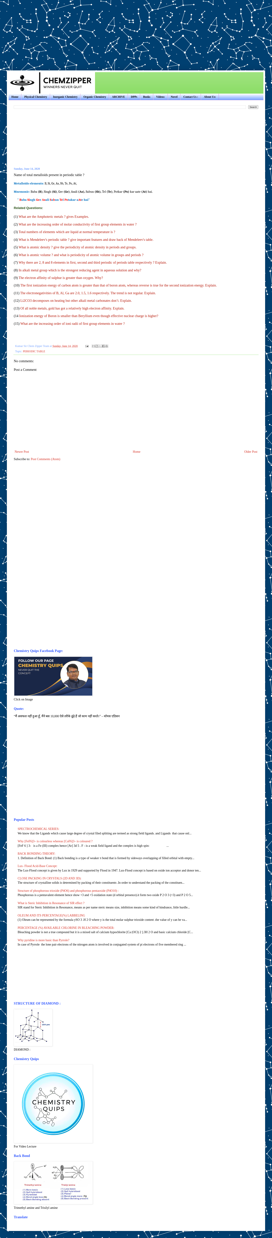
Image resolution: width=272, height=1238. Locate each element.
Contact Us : (190, 96)
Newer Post (22, 451)
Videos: (160, 96)
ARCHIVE (118, 96)
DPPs (134, 96)
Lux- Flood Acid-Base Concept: (37, 866)
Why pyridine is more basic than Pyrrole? (43, 940)
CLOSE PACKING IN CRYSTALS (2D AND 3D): (49, 878)
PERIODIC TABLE (34, 351)
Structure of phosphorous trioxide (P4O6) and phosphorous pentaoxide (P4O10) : (68, 890)
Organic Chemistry (94, 96)
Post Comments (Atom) (45, 459)
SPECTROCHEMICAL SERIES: (38, 829)
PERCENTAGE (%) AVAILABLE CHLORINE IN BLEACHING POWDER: (66, 928)
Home (14, 96)
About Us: (210, 96)
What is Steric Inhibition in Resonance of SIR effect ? (51, 903)
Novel (174, 96)
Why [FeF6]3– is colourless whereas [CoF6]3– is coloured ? (55, 841)
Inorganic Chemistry (65, 96)
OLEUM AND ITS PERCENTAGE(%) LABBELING (51, 915)
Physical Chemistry (35, 96)
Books (146, 96)
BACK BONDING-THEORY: (36, 853)
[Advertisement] (32, 32)
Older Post (251, 451)
